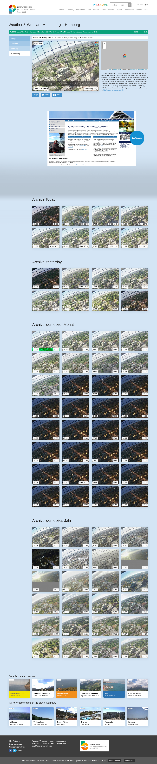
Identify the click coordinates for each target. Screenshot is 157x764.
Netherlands (129, 10)
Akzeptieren (129, 761)
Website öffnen (87, 138)
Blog (20, 750)
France (111, 10)
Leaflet (109, 69)
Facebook (10, 750)
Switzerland (80, 10)
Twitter (15, 750)
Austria (62, 10)
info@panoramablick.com (42, 746)
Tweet (47, 95)
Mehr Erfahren (114, 761)
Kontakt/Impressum (16, 744)
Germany (70, 10)
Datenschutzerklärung (17, 747)
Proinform (16, 741)
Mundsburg (15, 54)
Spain (104, 10)
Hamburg (14, 49)
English (146, 5)
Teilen (58, 95)
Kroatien (96, 10)
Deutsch (140, 5)
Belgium (119, 10)
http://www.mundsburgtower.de (113, 90)
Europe (139, 10)
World (146, 10)
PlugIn (36, 95)
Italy (89, 10)
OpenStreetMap (117, 69)
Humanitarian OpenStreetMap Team (139, 69)
